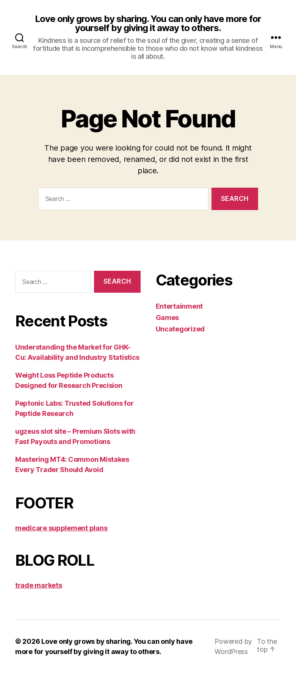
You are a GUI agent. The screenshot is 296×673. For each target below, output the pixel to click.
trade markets (38, 585)
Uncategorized (180, 329)
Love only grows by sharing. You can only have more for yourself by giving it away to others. (148, 23)
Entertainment (179, 306)
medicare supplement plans (61, 528)
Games (167, 318)
